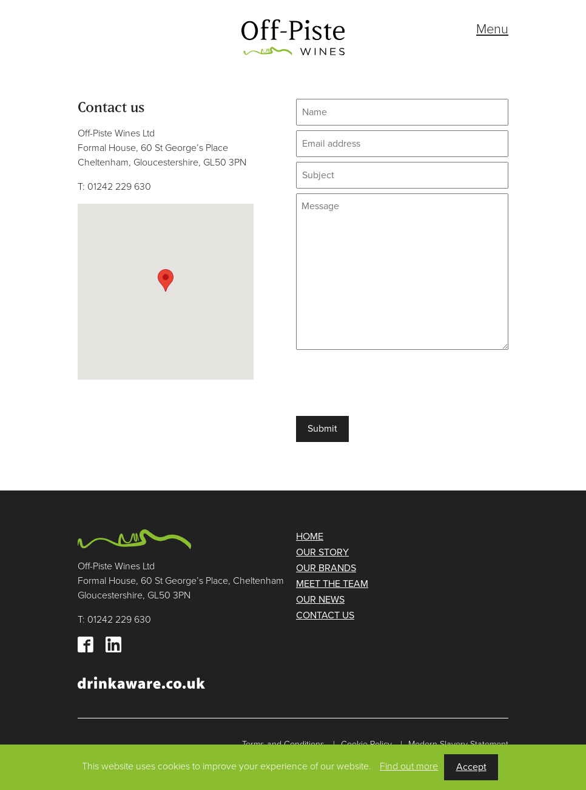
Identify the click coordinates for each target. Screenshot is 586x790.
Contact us (325, 615)
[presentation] (388, 382)
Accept (471, 767)
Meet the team (332, 584)
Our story (322, 552)
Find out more (409, 766)
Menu (492, 29)
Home (309, 537)
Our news (320, 600)
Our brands (326, 568)
